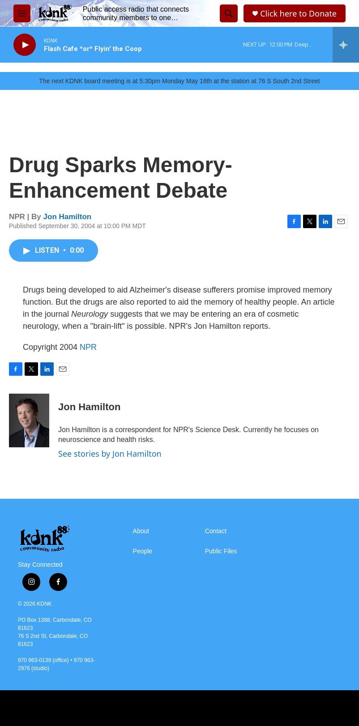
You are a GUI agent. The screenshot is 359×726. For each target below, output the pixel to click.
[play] (24, 45)
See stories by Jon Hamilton (110, 453)
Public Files (221, 551)
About (141, 531)
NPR (88, 347)
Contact (216, 531)
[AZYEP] (71, 708)
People (143, 551)
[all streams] (346, 45)
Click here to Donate (298, 13)
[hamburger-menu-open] (21, 13)
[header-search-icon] (229, 13)
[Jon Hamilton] (29, 420)
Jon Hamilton (67, 216)
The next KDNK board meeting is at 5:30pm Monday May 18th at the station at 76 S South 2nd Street (179, 81)
